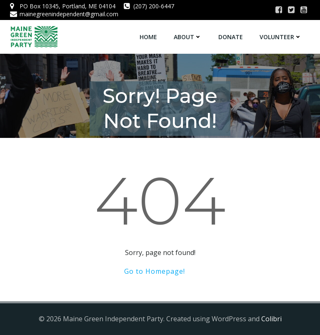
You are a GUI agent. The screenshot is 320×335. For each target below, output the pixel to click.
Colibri (271, 318)
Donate (230, 37)
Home (148, 37)
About (188, 37)
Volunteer (281, 37)
